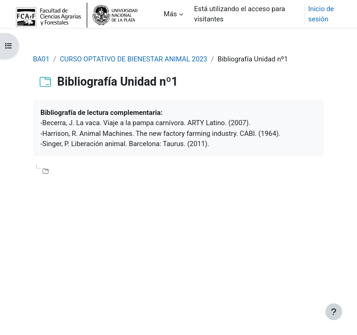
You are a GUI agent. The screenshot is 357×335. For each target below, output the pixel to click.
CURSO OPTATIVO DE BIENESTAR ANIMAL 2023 (133, 59)
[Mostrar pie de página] (333, 311)
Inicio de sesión (321, 14)
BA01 (41, 59)
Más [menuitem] (170, 14)
